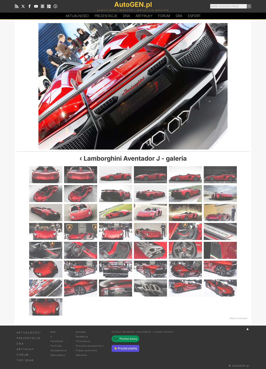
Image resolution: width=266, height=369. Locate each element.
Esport (194, 16)
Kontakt (81, 332)
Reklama (81, 355)
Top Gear (25, 360)
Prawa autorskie (86, 350)
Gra (179, 16)
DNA (20, 343)
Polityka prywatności (90, 345)
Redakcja (82, 336)
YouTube (56, 345)
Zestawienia (58, 350)
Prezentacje (105, 16)
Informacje (83, 341)
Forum (164, 16)
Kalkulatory (57, 355)
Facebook (56, 341)
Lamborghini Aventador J (122, 158)
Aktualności (77, 16)
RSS (53, 332)
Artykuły (144, 16)
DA (126, 16)
